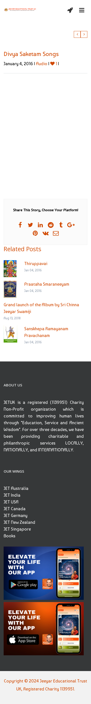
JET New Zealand (19, 522)
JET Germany (15, 515)
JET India (12, 495)
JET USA (11, 501)
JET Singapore (17, 529)
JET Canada (14, 508)
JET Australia (16, 488)
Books (9, 535)
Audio (41, 63)
